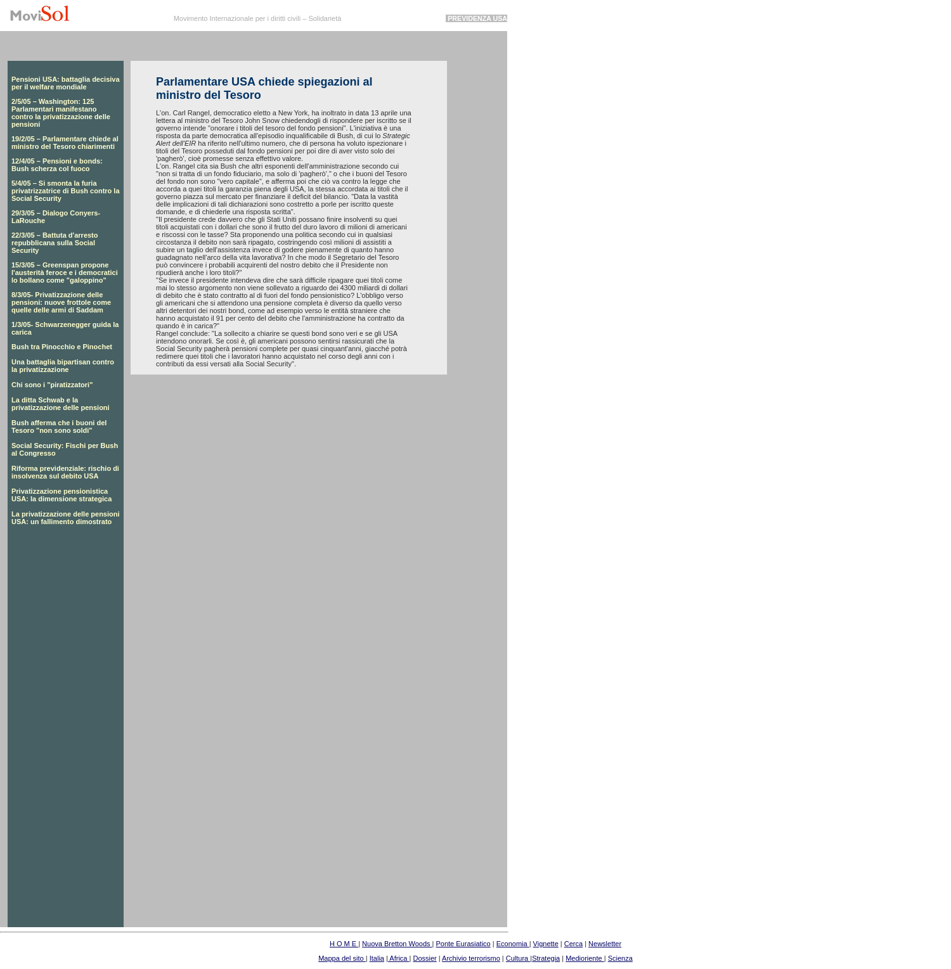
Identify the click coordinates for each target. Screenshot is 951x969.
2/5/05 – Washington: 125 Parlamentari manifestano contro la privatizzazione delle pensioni (60, 113)
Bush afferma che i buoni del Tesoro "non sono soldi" (59, 426)
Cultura (518, 958)
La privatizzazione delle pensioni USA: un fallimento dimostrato (65, 517)
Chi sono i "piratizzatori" (52, 384)
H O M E (344, 943)
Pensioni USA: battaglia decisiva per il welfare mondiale (65, 83)
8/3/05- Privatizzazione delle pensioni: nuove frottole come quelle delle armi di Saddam (61, 302)
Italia (377, 958)
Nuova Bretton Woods (397, 943)
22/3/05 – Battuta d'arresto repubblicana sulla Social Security (54, 242)
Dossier (424, 958)
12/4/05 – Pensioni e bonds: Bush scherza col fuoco (57, 164)
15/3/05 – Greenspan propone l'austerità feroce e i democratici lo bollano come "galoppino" (64, 272)
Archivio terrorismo (471, 958)
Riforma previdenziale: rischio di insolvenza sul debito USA (65, 472)
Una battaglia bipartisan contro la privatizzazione (62, 365)
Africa (399, 958)
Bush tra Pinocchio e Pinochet (61, 346)
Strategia (546, 958)
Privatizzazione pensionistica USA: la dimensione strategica (61, 495)
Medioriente (585, 958)
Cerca (573, 943)
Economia (512, 943)
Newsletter (604, 943)
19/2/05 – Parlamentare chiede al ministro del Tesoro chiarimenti (65, 142)
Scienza (620, 958)
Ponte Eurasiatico (463, 943)
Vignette (546, 943)
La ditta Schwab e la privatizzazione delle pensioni (60, 403)
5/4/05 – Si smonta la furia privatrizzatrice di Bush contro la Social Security (65, 190)
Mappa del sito (342, 958)
